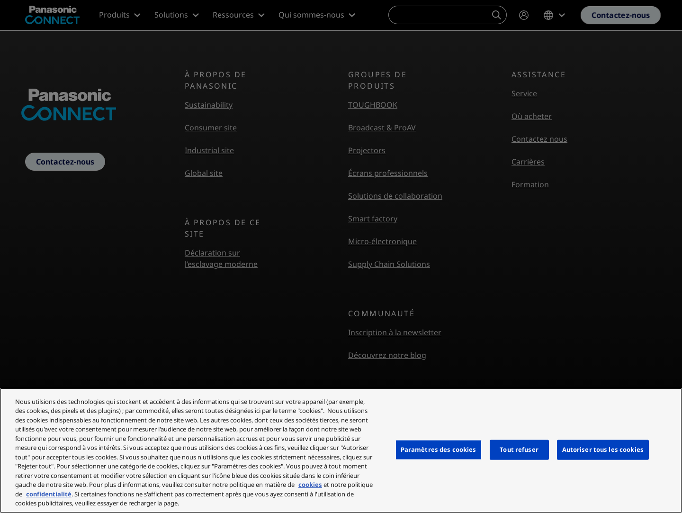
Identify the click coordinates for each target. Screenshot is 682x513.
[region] (341, 450)
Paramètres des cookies (438, 449)
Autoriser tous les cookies (603, 449)
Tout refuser (519, 449)
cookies (310, 484)
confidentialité (49, 494)
